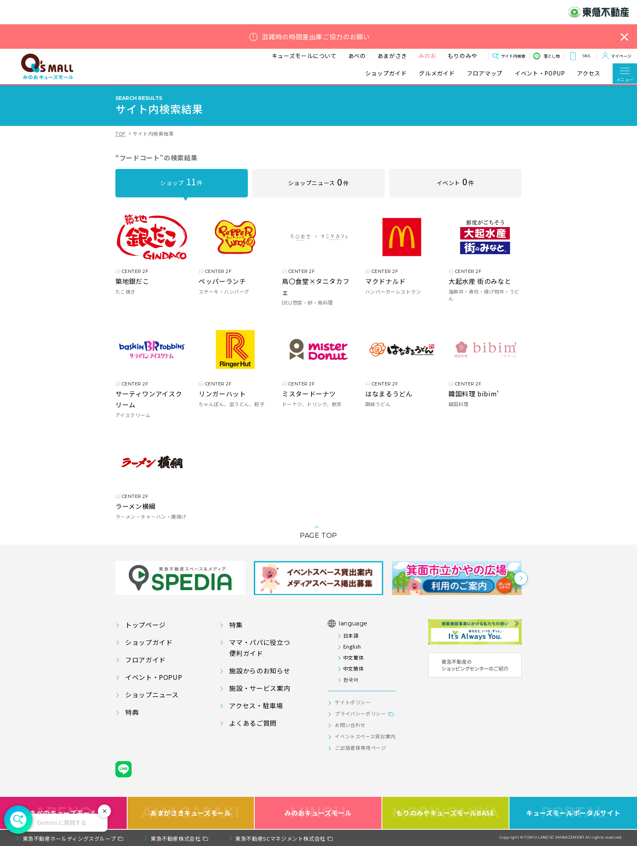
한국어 (351, 679)
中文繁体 (353, 657)
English (352, 646)
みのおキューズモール (317, 812)
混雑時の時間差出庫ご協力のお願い (316, 36)
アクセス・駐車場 (256, 705)
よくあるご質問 (252, 723)
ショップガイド (386, 73)
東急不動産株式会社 (176, 838)
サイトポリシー (352, 702)
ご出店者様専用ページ (360, 747)
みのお (427, 56)
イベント (455, 181)
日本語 (351, 635)
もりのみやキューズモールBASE (445, 812)
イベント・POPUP (540, 73)
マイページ (621, 56)
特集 (236, 625)
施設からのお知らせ (259, 670)
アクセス (588, 73)
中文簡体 (353, 668)
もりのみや (462, 56)
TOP (120, 133)
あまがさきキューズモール (190, 812)
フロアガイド (145, 659)
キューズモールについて (304, 56)
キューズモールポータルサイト (573, 812)
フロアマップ (485, 73)
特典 (132, 712)
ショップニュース (318, 181)
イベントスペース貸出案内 (365, 736)
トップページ (145, 625)
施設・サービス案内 (259, 688)
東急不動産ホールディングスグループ (69, 838)
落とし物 (552, 56)
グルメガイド (437, 73)
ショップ (181, 181)
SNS (586, 55)
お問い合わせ (350, 724)
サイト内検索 (513, 56)
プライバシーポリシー (360, 713)
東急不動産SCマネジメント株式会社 (280, 838)
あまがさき (392, 56)
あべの (357, 56)
